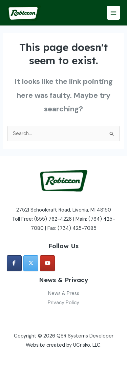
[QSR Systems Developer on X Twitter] (30, 263)
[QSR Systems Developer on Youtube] (47, 263)
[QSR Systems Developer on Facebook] (14, 263)
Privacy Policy (63, 302)
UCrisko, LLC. (87, 345)
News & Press (63, 293)
